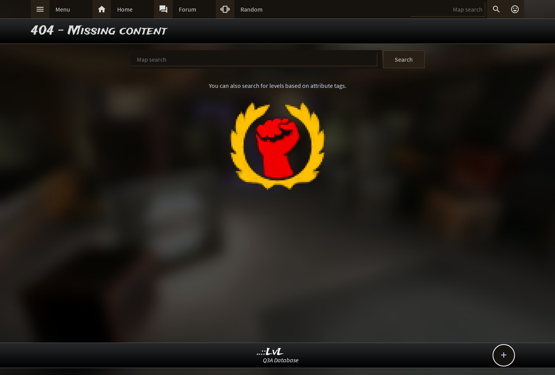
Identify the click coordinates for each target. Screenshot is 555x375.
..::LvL (270, 352)
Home (125, 9)
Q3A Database (281, 360)
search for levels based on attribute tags (293, 85)
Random (251, 9)
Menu (63, 9)
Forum (187, 9)
